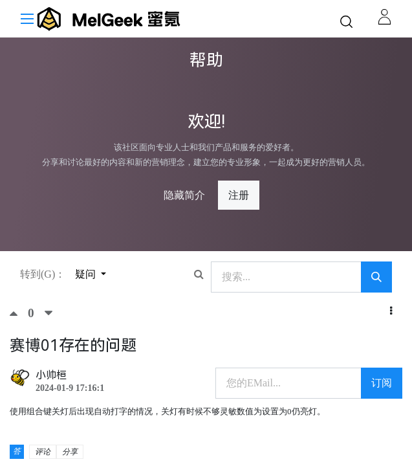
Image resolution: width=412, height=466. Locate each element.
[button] (391, 311)
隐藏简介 (184, 195)
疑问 (86, 274)
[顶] (19, 313)
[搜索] (376, 277)
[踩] (48, 313)
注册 (238, 195)
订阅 (381, 382)
